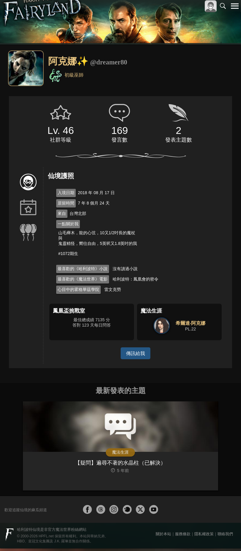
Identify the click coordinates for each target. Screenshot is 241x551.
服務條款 (182, 536)
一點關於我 (68, 223)
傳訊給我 (135, 353)
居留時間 (66, 203)
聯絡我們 (225, 536)
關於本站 (163, 536)
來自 (62, 213)
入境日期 (66, 192)
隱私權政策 (204, 536)
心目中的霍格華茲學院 (78, 289)
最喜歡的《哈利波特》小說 (83, 268)
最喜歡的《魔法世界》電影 (83, 279)
